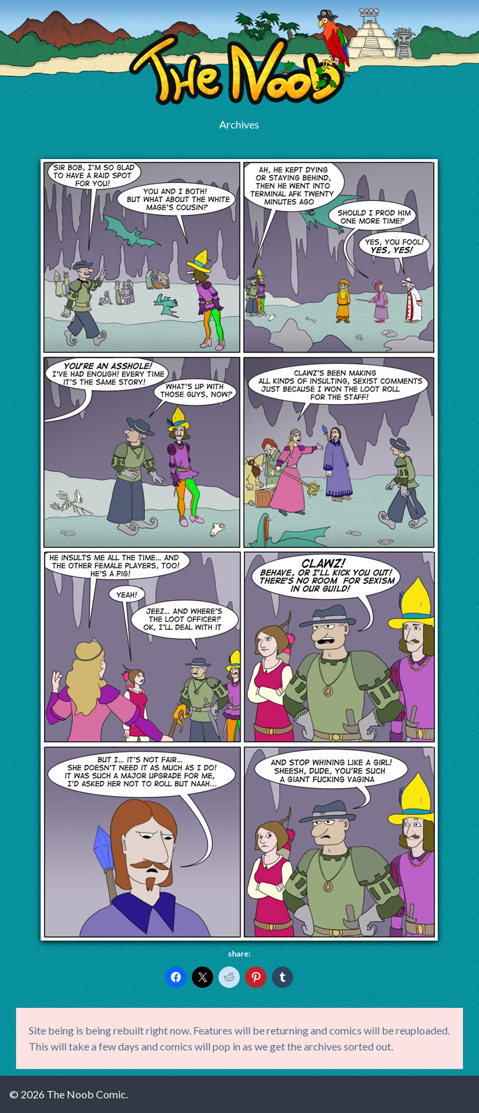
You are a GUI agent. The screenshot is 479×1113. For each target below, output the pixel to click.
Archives (239, 124)
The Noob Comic (239, 57)
